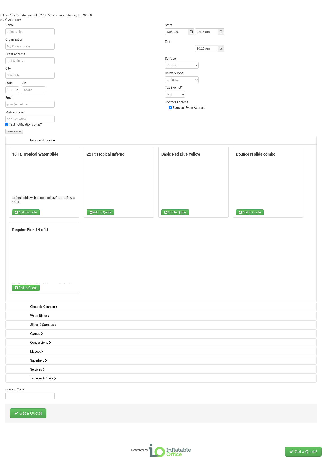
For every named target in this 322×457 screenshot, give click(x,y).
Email (9, 97)
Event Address (15, 54)
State (15, 83)
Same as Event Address (189, 108)
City (8, 68)
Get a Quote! (28, 413)
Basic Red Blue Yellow (180, 154)
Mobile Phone (14, 112)
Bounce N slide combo (255, 154)
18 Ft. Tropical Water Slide (35, 154)
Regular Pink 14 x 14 (30, 229)
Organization (14, 39)
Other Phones (14, 131)
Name (9, 25)
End (167, 42)
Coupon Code (14, 389)
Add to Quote (26, 212)
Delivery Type (174, 73)
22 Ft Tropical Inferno (106, 154)
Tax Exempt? (174, 87)
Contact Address (176, 102)
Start (168, 25)
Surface (170, 58)
